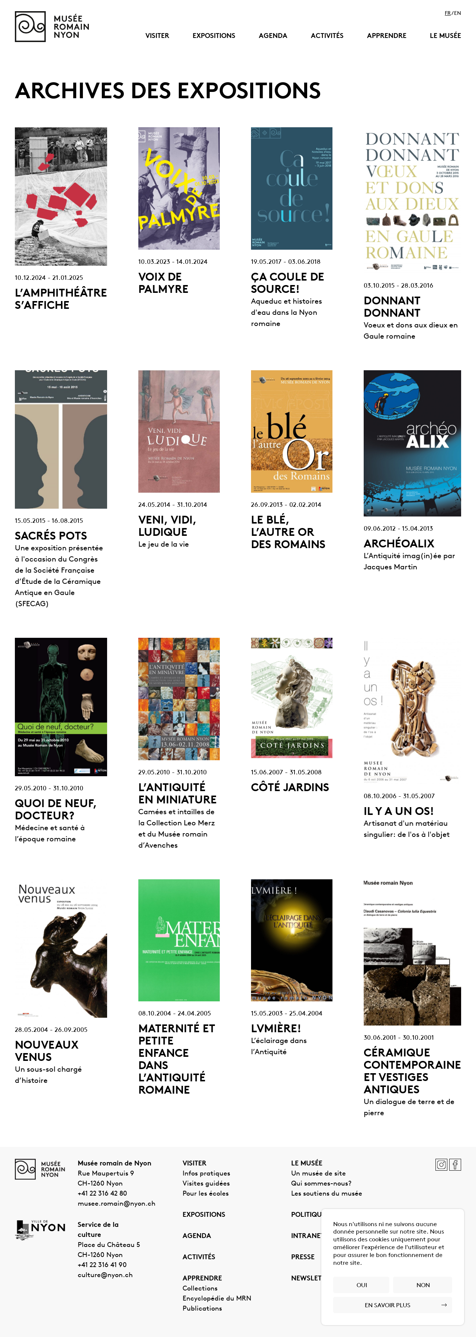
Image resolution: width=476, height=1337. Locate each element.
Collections (200, 1288)
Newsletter (312, 1278)
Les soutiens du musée (326, 1193)
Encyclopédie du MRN (217, 1298)
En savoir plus (388, 1306)
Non (423, 1286)
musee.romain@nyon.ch (116, 1204)
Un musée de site (318, 1173)
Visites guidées (206, 1183)
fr (448, 13)
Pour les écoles (206, 1193)
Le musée (445, 36)
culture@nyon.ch (105, 1275)
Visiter (157, 36)
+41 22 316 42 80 (102, 1193)
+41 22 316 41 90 (102, 1265)
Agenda (273, 36)
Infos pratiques (206, 1173)
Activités (327, 36)
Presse (303, 1257)
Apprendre (386, 36)
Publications (202, 1308)
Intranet (307, 1236)
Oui (362, 1286)
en (457, 13)
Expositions (214, 36)
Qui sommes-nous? (321, 1183)
